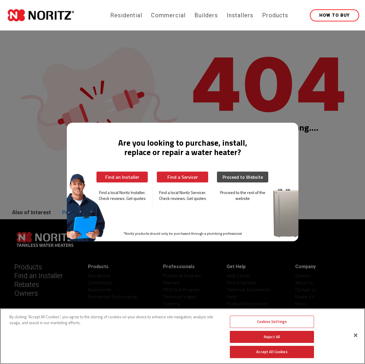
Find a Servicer (182, 177)
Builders (206, 15)
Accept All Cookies (271, 352)
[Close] (355, 335)
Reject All (272, 337)
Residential (126, 15)
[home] (57, 15)
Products (275, 15)
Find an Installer (122, 177)
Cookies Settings (272, 321)
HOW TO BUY (334, 15)
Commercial (168, 15)
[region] (182, 336)
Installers (240, 15)
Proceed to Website (243, 177)
